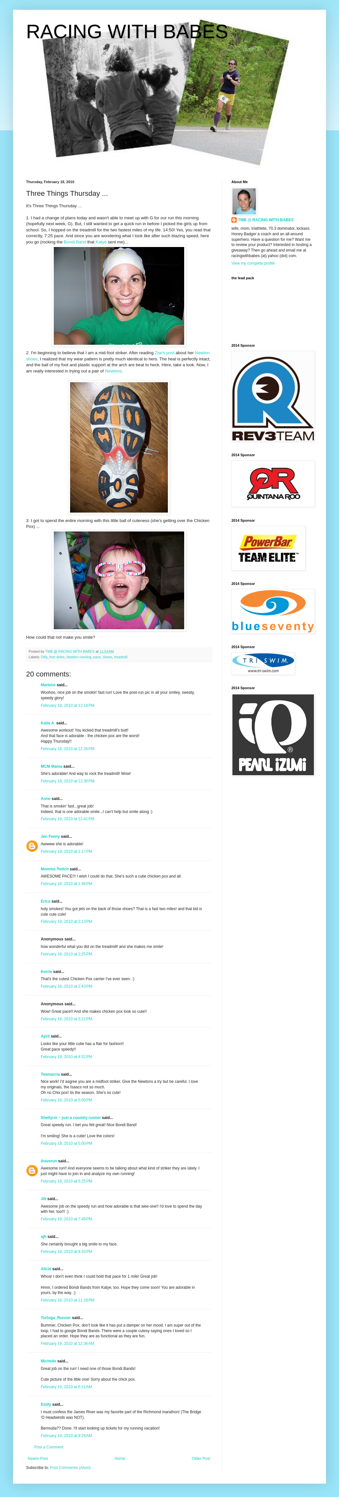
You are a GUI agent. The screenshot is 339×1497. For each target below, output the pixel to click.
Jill (43, 1199)
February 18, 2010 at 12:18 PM (67, 705)
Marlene (48, 685)
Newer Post (38, 1458)
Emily (46, 1404)
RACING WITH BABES (127, 31)
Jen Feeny (50, 836)
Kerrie (46, 971)
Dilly (44, 657)
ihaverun (49, 1161)
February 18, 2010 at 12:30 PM (67, 781)
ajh (43, 1236)
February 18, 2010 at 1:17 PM (66, 851)
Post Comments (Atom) (70, 1467)
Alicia (46, 1269)
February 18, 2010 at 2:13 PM (66, 921)
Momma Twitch (55, 869)
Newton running (78, 657)
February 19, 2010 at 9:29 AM (66, 1435)
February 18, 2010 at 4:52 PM (66, 1056)
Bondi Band (75, 242)
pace (97, 657)
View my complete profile (253, 263)
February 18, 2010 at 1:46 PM (66, 883)
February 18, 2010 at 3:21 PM (66, 1019)
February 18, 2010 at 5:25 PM (66, 1181)
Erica (45, 901)
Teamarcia (50, 1074)
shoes (107, 657)
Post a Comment (48, 1447)
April (45, 1036)
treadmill (120, 657)
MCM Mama (51, 766)
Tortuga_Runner (56, 1317)
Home (120, 1458)
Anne (46, 798)
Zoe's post (165, 352)
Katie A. (48, 723)
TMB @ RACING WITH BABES (266, 220)
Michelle (48, 1361)
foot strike (57, 657)
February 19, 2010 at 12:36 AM (67, 1343)
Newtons (113, 371)
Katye (101, 242)
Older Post (201, 1458)
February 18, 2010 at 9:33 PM (66, 1251)
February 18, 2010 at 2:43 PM (66, 986)
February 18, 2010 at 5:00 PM (66, 1100)
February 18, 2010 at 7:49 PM (66, 1219)
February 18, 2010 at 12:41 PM (67, 819)
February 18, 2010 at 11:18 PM (67, 1300)
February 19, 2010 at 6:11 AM (66, 1387)
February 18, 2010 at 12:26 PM (67, 749)
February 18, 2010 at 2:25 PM (66, 954)
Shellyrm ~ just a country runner (71, 1117)
